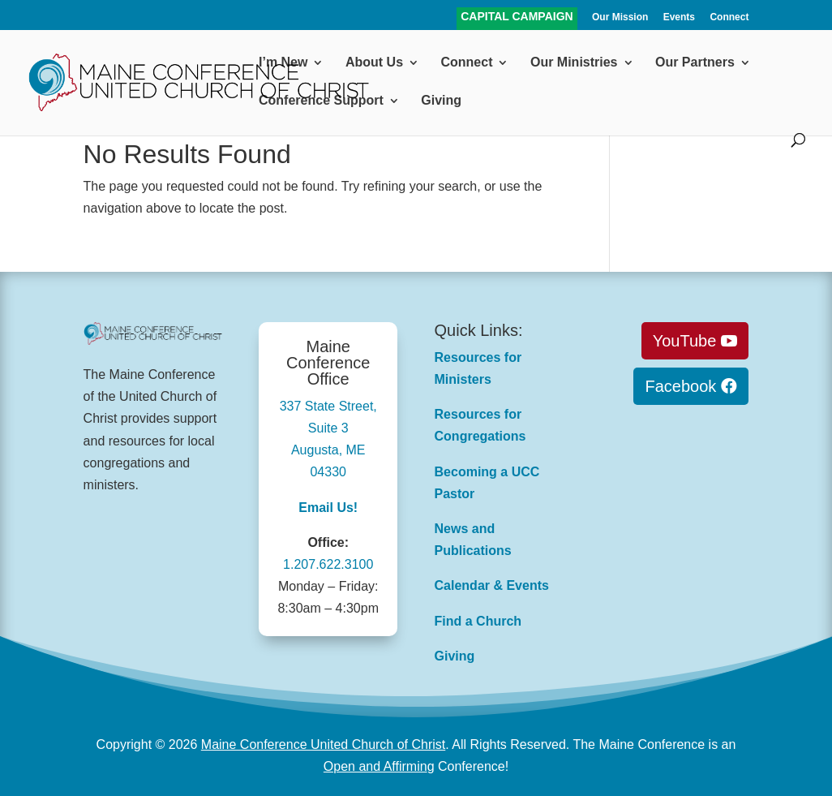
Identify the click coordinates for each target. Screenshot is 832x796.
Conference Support (321, 101)
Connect (729, 17)
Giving (441, 101)
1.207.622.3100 (328, 564)
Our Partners (695, 63)
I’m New (283, 63)
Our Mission (620, 17)
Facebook (680, 386)
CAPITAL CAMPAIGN (517, 17)
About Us (374, 63)
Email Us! (328, 507)
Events (679, 17)
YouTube (685, 341)
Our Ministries (574, 63)
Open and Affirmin (375, 766)
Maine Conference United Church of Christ (323, 744)
